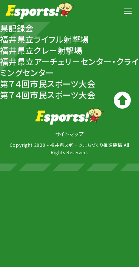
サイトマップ (69, 134)
